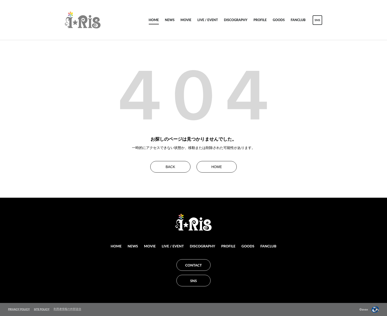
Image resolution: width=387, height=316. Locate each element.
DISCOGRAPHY (236, 20)
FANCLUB (298, 20)
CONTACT (193, 265)
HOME (154, 20)
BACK (170, 167)
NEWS (169, 20)
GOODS (279, 20)
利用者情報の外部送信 (67, 308)
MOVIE (185, 20)
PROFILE (260, 20)
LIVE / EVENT (207, 20)
